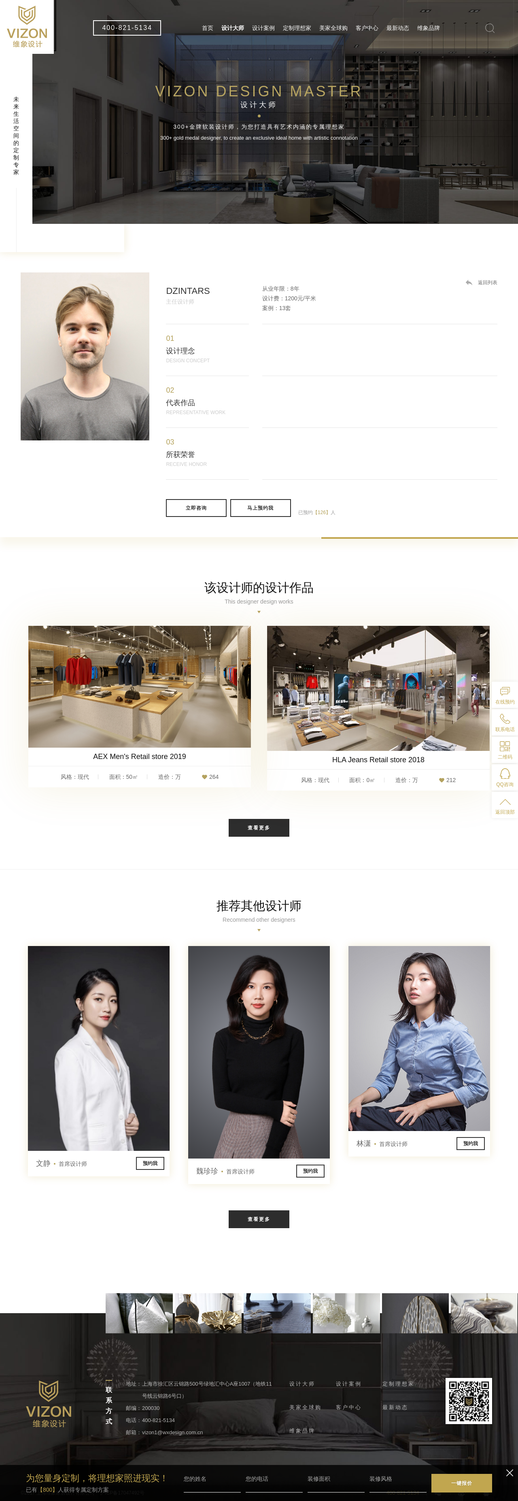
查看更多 (259, 828)
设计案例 (263, 28)
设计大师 (232, 28)
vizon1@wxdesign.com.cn (172, 1432)
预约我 (150, 1163)
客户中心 (367, 28)
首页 (207, 28)
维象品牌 (428, 28)
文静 (61, 1163)
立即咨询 (196, 508)
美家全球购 (333, 28)
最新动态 (397, 28)
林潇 (382, 1143)
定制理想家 (297, 28)
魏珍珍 (225, 1171)
